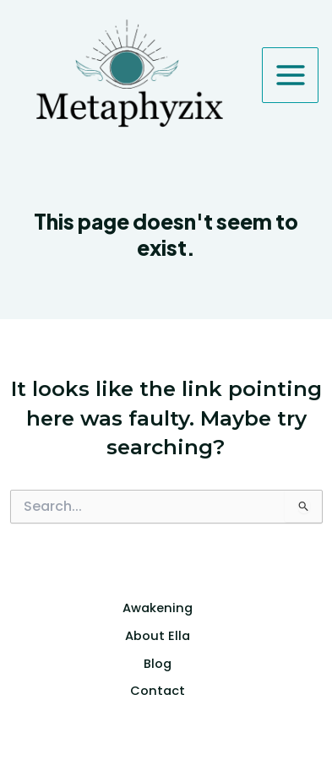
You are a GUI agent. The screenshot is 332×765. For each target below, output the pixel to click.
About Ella (157, 635)
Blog (157, 663)
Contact (157, 690)
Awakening (157, 608)
